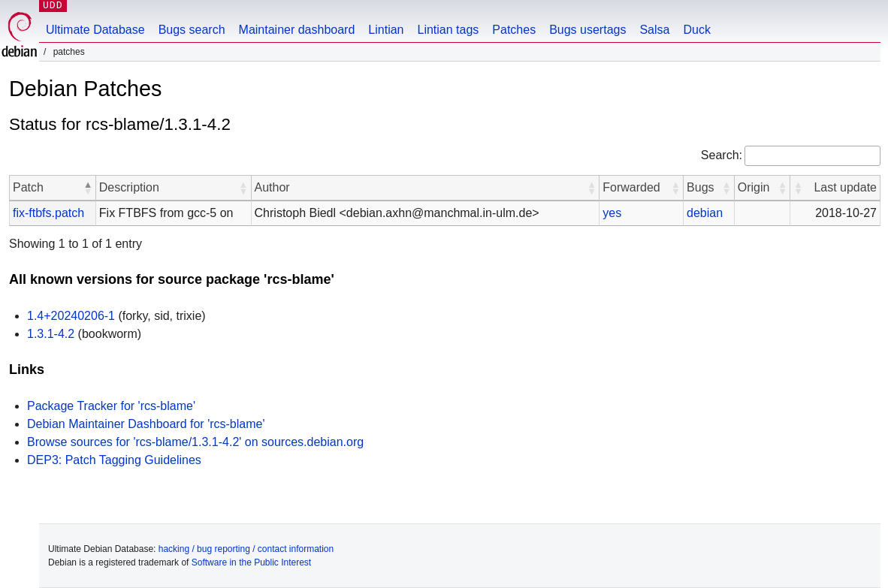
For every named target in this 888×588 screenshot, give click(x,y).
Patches (514, 29)
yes (612, 213)
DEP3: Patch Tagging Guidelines (114, 460)
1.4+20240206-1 (71, 315)
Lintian (385, 29)
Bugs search (192, 29)
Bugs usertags (587, 29)
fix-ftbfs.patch (48, 213)
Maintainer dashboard (297, 29)
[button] (87, 187)
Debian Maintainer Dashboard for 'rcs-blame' (145, 424)
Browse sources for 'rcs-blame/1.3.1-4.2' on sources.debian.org (195, 442)
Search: (721, 155)
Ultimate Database (95, 29)
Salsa (654, 29)
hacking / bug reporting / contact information (246, 549)
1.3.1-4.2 (50, 333)
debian (705, 213)
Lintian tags (448, 29)
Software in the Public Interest (251, 562)
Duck (696, 29)
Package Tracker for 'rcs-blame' (111, 406)
